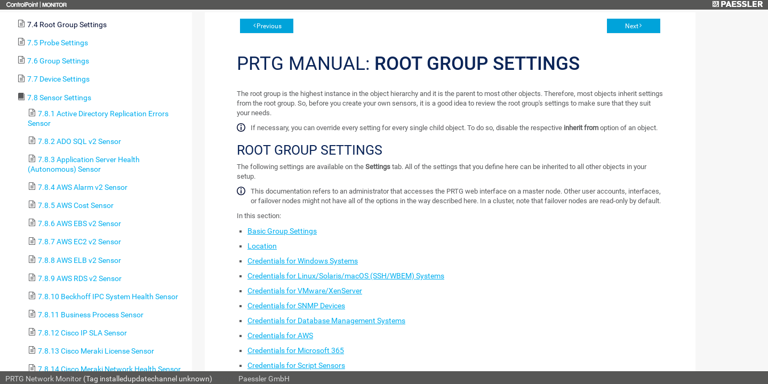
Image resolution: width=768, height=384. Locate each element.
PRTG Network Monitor (43, 378)
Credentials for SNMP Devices (296, 305)
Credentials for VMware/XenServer (304, 290)
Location (262, 246)
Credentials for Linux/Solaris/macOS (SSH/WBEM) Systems (345, 275)
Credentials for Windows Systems (302, 261)
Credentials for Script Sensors (296, 365)
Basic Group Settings (282, 231)
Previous (269, 26)
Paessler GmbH (264, 378)
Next (631, 26)
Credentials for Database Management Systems (326, 320)
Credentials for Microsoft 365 (295, 350)
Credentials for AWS (280, 335)
